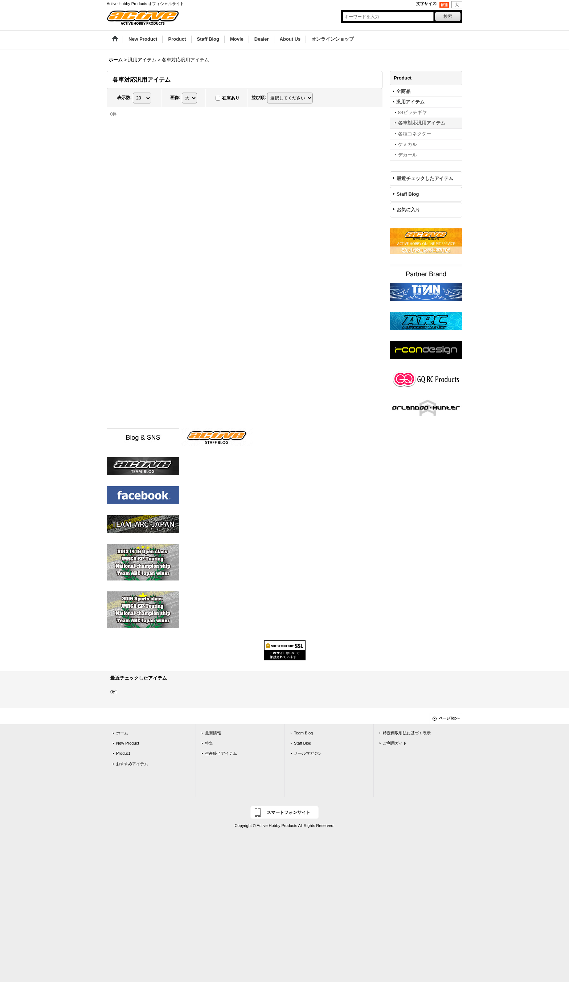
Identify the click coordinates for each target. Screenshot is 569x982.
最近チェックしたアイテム (425, 178)
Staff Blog (408, 194)
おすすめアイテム (132, 764)
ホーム (122, 733)
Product (123, 753)
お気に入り (408, 209)
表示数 (124, 97)
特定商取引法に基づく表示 (407, 733)
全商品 (403, 91)
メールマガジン (308, 753)
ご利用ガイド (395, 743)
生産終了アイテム (221, 753)
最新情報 (213, 733)
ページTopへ (449, 718)
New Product (127, 743)
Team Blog (303, 733)
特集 (209, 743)
